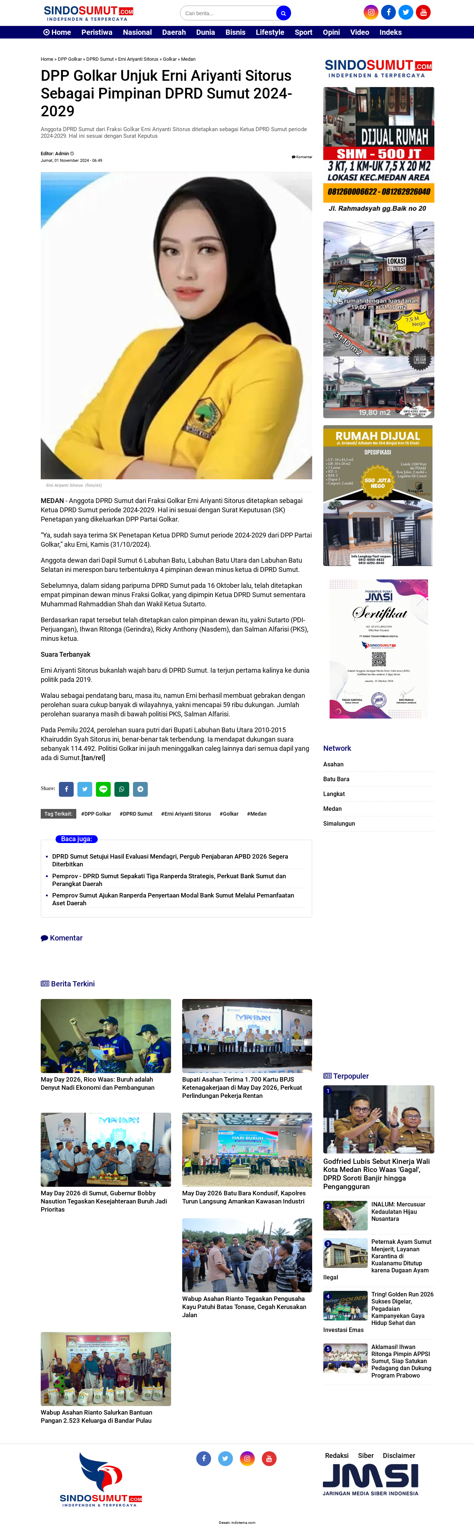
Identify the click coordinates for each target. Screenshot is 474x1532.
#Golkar (229, 814)
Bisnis (236, 32)
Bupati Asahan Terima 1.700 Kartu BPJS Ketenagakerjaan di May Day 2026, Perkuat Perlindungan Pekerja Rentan (242, 1087)
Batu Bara (336, 779)
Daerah (174, 32)
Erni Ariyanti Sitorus (138, 59)
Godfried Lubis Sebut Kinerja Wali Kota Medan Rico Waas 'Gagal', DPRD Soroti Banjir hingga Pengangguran (376, 1174)
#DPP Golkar (96, 814)
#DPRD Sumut (136, 814)
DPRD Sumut (100, 59)
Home (57, 32)
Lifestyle (270, 32)
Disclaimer (399, 1455)
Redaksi (337, 1455)
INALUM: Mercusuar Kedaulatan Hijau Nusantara (398, 1211)
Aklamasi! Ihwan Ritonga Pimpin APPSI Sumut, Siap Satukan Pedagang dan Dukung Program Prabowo (401, 1361)
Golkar (170, 59)
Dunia (205, 32)
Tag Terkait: (58, 814)
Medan (188, 59)
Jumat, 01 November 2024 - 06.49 (71, 160)
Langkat (334, 793)
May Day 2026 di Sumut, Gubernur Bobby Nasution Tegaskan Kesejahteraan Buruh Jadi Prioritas (104, 1201)
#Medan (257, 814)
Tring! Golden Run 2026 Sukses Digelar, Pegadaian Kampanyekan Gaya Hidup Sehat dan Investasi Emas (378, 1312)
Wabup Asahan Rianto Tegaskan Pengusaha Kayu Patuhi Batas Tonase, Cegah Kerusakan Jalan (244, 1307)
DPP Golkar (70, 59)
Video (359, 32)
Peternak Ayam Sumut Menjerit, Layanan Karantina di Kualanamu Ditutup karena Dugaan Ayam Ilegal (377, 1259)
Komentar (302, 157)
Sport (304, 32)
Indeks (391, 32)
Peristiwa (97, 32)
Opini (331, 32)
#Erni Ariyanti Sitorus (186, 814)
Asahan (333, 764)
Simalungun (339, 823)
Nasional (137, 32)
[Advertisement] (378, 948)
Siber (366, 1455)
